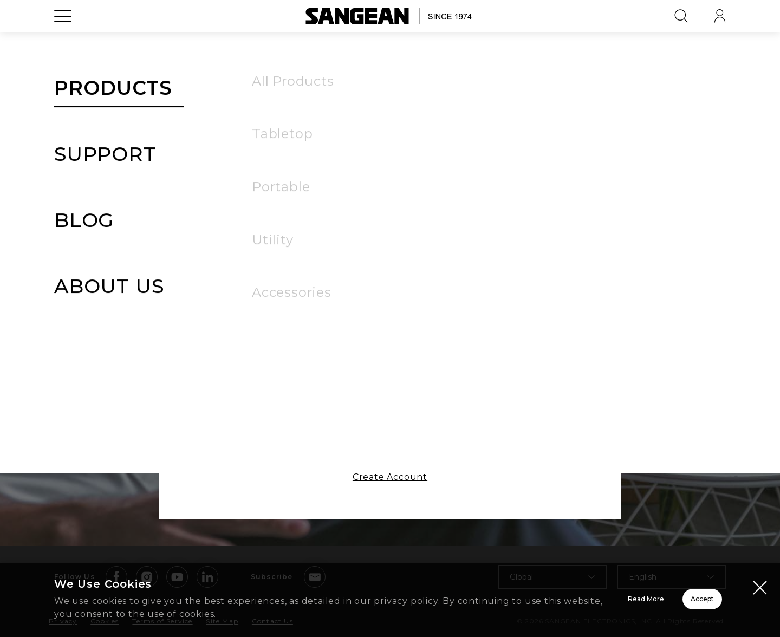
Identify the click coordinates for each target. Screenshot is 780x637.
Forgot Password (473, 263)
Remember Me (310, 263)
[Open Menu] (63, 40)
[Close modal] (760, 588)
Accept (664, 600)
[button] (509, 232)
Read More (509, 600)
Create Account (390, 485)
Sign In (390, 306)
